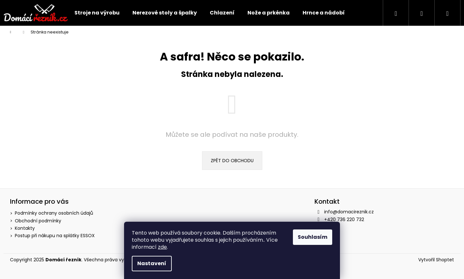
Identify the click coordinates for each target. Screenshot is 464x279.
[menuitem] (97, 13)
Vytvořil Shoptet (436, 260)
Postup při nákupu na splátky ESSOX (55, 235)
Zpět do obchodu (232, 160)
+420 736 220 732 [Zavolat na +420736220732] (344, 219)
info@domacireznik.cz (349, 212)
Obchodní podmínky (38, 221)
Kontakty (25, 228)
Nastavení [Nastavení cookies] (151, 263)
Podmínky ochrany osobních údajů (54, 213)
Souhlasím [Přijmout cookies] (312, 237)
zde (162, 247)
